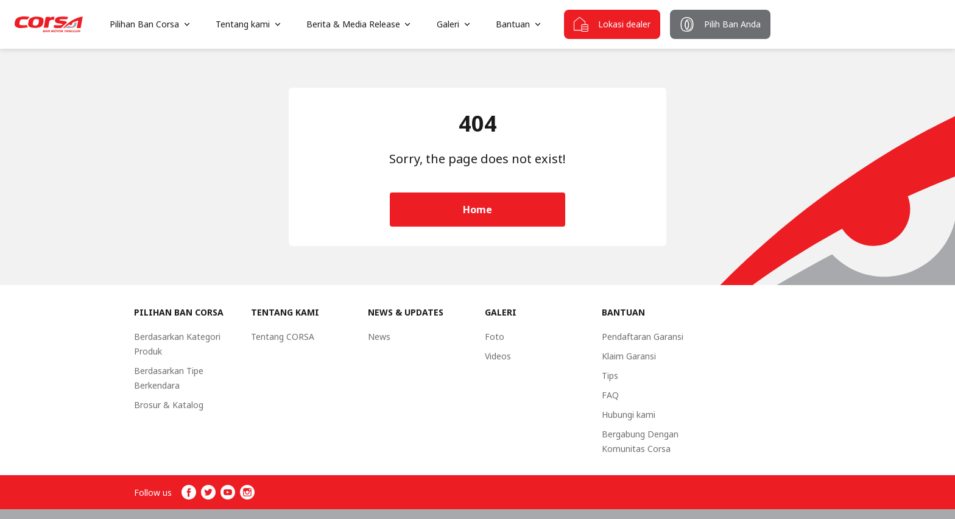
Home (477, 209)
